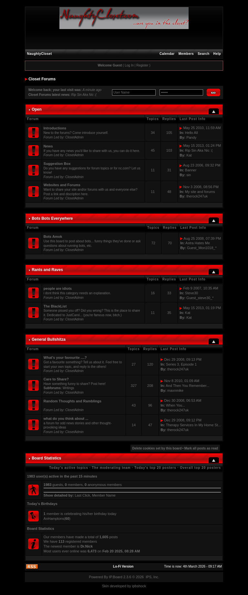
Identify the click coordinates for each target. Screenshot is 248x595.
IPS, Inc (152, 577)
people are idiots (58, 288)
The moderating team (111, 467)
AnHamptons (54, 518)
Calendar (167, 53)
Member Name (104, 495)
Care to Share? (56, 379)
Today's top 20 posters (155, 467)
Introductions (55, 128)
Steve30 (191, 293)
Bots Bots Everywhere (52, 218)
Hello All (191, 133)
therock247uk (197, 196)
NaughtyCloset (39, 53)
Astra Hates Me (197, 243)
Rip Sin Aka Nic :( (84, 94)
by (129, 586)
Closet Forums (42, 79)
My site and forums (200, 192)
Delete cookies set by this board (157, 448)
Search (203, 53)
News (48, 146)
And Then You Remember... (187, 386)
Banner (190, 170)
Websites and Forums (62, 185)
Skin (105, 586)
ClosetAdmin (74, 137)
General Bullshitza (49, 339)
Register (142, 65)
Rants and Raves (47, 269)
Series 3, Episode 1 (181, 364)
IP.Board (115, 577)
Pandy (191, 137)
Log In (129, 65)
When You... (175, 405)
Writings (68, 388)
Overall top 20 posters (200, 467)
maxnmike (175, 390)
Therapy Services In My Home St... (193, 425)
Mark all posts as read (201, 448)
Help (217, 53)
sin (188, 175)
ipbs (135, 586)
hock (142, 586)
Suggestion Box (57, 164)
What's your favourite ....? (65, 357)
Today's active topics (68, 467)
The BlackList (55, 306)
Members (186, 53)
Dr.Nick (86, 546)
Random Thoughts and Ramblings (72, 401)
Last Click (82, 495)
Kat (189, 155)
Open (37, 109)
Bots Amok (53, 236)
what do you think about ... (66, 418)
